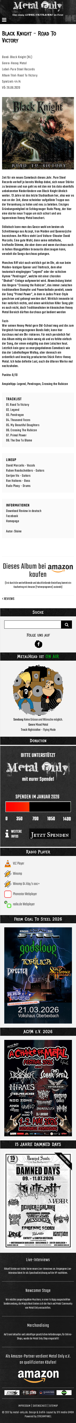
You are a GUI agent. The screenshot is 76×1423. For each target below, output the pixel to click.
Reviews (8, 599)
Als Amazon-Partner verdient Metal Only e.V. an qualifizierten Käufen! (38, 1359)
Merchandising (38, 1325)
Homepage (12, 521)
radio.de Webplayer (24, 904)
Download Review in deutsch (23, 511)
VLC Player (18, 864)
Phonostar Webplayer (25, 894)
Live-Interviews (38, 1260)
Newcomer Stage (38, 1291)
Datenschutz (40, 1405)
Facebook (12, 516)
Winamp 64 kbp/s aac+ (26, 884)
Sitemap (53, 1405)
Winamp (17, 874)
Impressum (24, 1405)
